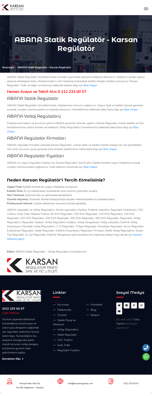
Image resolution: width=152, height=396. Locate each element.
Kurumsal (63, 305)
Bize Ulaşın (90, 85)
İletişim (95, 315)
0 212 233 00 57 (72, 92)
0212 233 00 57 (13, 309)
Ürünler (62, 315)
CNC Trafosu (65, 340)
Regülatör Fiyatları (68, 350)
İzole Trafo (63, 345)
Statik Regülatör (67, 335)
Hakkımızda (64, 310)
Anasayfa (8, 67)
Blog (93, 310)
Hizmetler (97, 305)
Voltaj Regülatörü (68, 329)
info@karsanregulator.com (80, 383)
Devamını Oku (12, 359)
